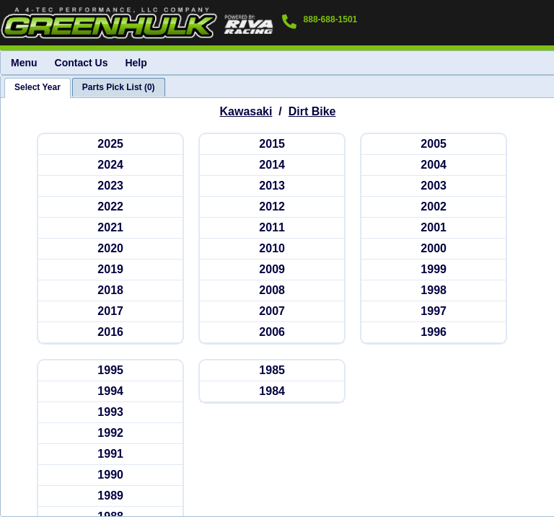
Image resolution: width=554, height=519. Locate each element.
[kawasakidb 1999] (433, 270)
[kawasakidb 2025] (110, 144)
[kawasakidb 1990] (110, 475)
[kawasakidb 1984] (272, 391)
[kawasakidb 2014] (272, 165)
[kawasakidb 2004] (433, 165)
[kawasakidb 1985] (272, 370)
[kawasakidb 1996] (433, 332)
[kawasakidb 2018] (110, 290)
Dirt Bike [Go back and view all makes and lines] (312, 111)
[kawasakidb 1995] (110, 370)
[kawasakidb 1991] (110, 454)
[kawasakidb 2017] (110, 311)
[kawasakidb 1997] (433, 311)
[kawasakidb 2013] (272, 186)
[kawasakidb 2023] (110, 186)
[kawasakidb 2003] (433, 186)
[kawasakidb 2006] (272, 332)
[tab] (37, 88)
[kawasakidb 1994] (110, 391)
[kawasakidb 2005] (433, 144)
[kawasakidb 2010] (272, 249)
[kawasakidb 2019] (110, 270)
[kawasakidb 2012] (272, 207)
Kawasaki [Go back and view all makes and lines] (246, 111)
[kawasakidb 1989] (110, 496)
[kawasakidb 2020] (110, 249)
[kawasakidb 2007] (272, 311)
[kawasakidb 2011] (272, 228)
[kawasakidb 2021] (110, 228)
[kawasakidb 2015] (272, 144)
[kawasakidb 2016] (110, 332)
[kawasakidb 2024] (110, 165)
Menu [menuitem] (24, 62)
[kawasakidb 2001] (433, 228)
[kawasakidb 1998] (433, 290)
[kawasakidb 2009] (272, 270)
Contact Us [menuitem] (81, 62)
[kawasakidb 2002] (433, 207)
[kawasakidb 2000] (433, 249)
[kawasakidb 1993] (110, 412)
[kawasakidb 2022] (110, 207)
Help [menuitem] (135, 62)
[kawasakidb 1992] (110, 433)
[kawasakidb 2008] (272, 290)
